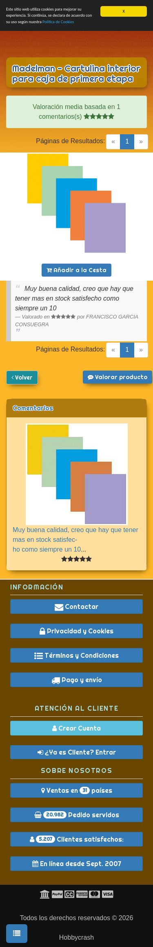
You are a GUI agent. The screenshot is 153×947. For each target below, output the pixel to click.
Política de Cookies (58, 21)
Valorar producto (117, 377)
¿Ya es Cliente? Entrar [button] (77, 752)
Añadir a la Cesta (76, 270)
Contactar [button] (76, 606)
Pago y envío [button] (76, 680)
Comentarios (33, 408)
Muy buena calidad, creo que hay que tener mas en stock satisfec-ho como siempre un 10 (75, 539)
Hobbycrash (76, 937)
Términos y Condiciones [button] (76, 655)
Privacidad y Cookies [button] (76, 631)
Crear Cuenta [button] (76, 728)
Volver (22, 377)
